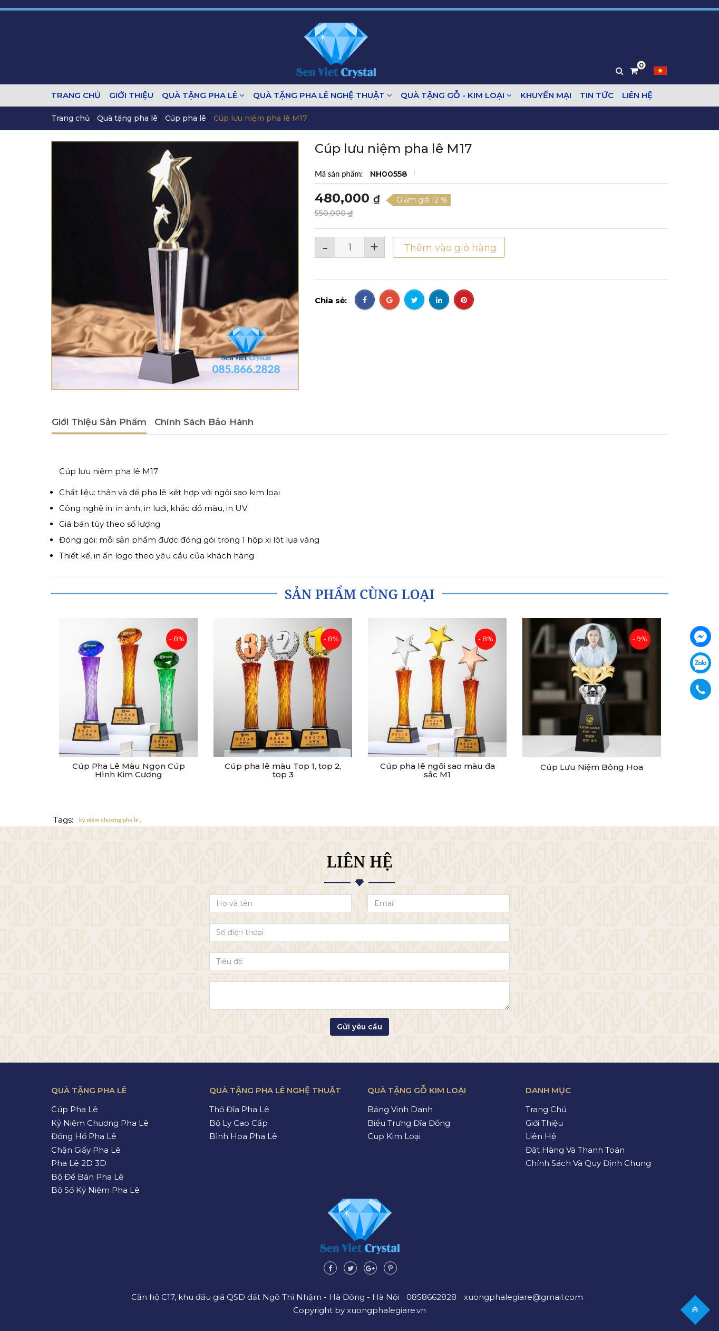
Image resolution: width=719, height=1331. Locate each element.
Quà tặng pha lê (203, 95)
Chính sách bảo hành (204, 422)
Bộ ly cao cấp (238, 1123)
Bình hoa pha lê (243, 1136)
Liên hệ (637, 95)
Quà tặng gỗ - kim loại (456, 95)
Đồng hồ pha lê (83, 1136)
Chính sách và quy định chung (588, 1163)
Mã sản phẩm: (340, 173)
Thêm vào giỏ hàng (449, 248)
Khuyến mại (545, 95)
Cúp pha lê (185, 118)
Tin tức (597, 95)
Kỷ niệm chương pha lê (100, 1123)
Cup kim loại (394, 1136)
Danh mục (548, 1090)
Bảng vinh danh (400, 1109)
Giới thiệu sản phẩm (99, 422)
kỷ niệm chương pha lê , (110, 820)
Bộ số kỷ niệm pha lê (95, 1190)
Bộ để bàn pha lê (87, 1177)
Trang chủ (76, 95)
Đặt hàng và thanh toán (575, 1150)
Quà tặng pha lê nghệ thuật (322, 95)
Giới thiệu (131, 95)
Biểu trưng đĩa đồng (408, 1123)
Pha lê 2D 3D (78, 1163)
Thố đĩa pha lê (239, 1109)
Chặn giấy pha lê (86, 1150)
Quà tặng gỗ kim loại (416, 1090)
